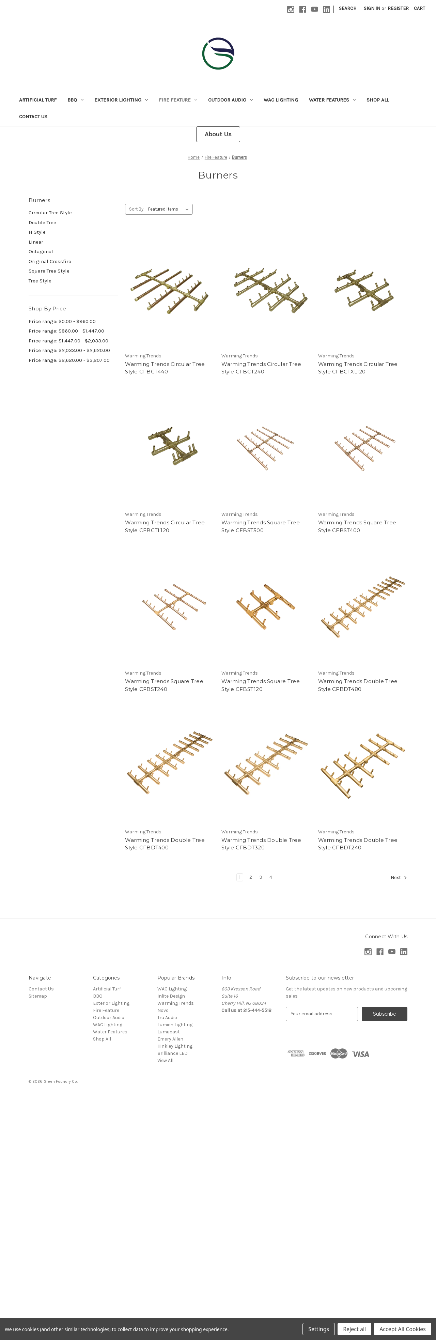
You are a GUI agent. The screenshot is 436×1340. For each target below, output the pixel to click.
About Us (218, 134)
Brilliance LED (172, 1053)
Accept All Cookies (402, 1329)
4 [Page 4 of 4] (270, 877)
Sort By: (136, 209)
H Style (37, 232)
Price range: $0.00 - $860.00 (62, 321)
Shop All (378, 100)
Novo (163, 1010)
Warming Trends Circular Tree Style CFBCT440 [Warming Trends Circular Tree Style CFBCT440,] (165, 368)
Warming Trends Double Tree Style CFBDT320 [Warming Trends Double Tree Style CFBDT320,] (261, 844)
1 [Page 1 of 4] (239, 877)
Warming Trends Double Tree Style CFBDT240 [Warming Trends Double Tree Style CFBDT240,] (358, 844)
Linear (36, 242)
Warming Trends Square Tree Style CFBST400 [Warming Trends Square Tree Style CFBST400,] (357, 526)
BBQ (75, 100)
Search (347, 8)
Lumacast (168, 1032)
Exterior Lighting (121, 100)
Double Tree (42, 222)
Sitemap (38, 996)
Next (399, 877)
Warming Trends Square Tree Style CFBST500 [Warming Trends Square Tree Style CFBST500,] (260, 526)
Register (398, 8)
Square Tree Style (49, 271)
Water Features (332, 100)
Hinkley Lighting (174, 1046)
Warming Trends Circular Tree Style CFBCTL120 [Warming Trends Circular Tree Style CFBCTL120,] (165, 526)
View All (165, 1060)
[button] (218, 134)
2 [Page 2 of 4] (250, 877)
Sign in (372, 8)
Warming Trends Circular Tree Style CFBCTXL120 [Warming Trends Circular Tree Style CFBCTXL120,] (358, 368)
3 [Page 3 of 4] (260, 877)
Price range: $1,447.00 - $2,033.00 (68, 341)
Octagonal (41, 251)
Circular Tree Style (50, 213)
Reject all (354, 1329)
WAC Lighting (281, 100)
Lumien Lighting (174, 1025)
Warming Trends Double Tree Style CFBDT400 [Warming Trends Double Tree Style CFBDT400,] (165, 844)
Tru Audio (167, 1017)
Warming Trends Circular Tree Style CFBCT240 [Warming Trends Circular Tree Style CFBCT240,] (261, 368)
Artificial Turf (38, 100)
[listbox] (169, 209)
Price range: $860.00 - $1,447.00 (66, 331)
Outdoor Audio (230, 100)
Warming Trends (175, 1003)
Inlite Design (171, 996)
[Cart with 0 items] (419, 8)
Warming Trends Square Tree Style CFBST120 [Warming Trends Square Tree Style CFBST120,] (260, 685)
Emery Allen (170, 1039)
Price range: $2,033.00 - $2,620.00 (69, 350)
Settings (318, 1329)
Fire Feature (178, 100)
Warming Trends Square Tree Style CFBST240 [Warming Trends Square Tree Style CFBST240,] (164, 685)
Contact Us (33, 116)
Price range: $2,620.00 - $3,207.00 (69, 360)
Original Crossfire (50, 261)
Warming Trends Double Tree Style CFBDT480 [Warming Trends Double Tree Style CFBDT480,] (358, 685)
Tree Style (40, 281)
